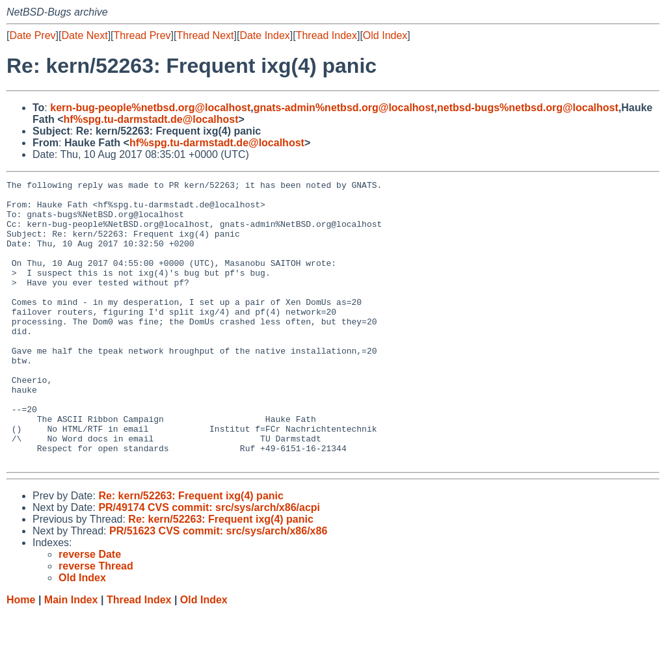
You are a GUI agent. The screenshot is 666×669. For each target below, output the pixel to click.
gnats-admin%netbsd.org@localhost (344, 107)
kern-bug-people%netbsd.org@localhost (150, 107)
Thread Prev (142, 35)
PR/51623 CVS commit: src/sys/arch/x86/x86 (218, 587)
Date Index (264, 35)
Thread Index (326, 35)
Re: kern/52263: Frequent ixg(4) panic (191, 552)
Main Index (71, 656)
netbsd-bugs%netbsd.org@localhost (528, 107)
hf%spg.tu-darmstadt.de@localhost (151, 119)
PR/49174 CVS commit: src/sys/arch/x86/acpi (209, 564)
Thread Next (204, 35)
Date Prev (32, 35)
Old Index (385, 35)
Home (21, 656)
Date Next (84, 35)
